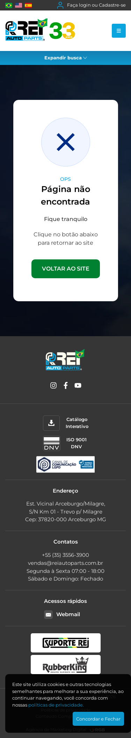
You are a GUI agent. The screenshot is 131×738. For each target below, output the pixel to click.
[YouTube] (77, 386)
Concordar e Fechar (98, 719)
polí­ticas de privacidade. (56, 705)
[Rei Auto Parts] (40, 31)
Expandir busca (65, 57)
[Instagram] (53, 386)
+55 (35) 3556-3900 (65, 555)
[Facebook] (65, 386)
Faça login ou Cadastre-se (91, 5)
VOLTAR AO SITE (65, 268)
